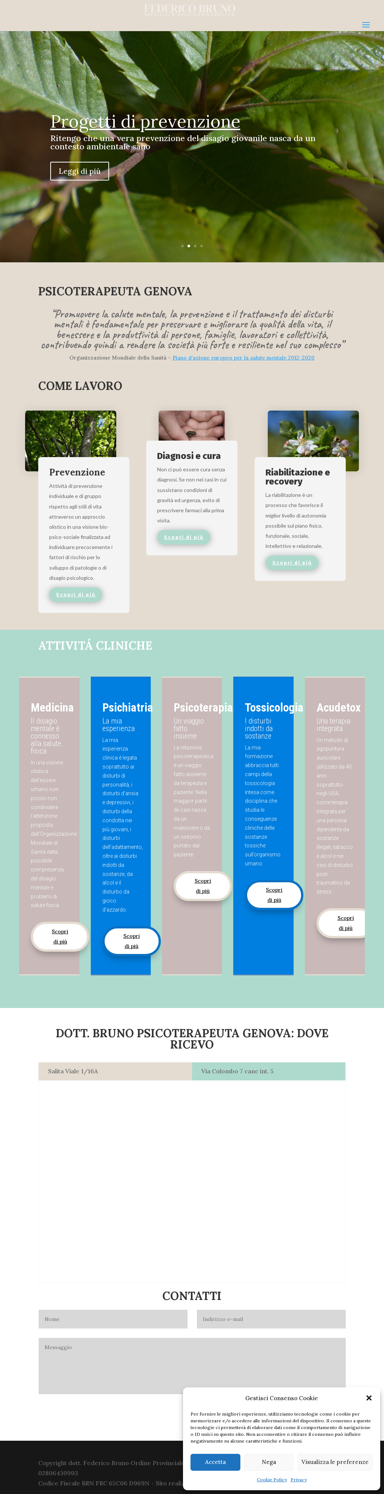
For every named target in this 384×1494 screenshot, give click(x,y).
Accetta (215, 1461)
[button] (369, 1398)
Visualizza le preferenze (335, 1461)
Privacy (299, 1479)
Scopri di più (60, 936)
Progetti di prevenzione (145, 121)
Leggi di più (79, 171)
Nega (269, 1461)
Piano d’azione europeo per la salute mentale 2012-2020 (243, 357)
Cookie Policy (272, 1479)
